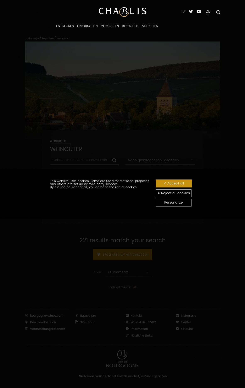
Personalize (173, 202)
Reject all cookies (173, 193)
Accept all (173, 183)
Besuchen (130, 26)
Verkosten (110, 26)
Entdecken (65, 26)
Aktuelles (150, 26)
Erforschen (87, 26)
